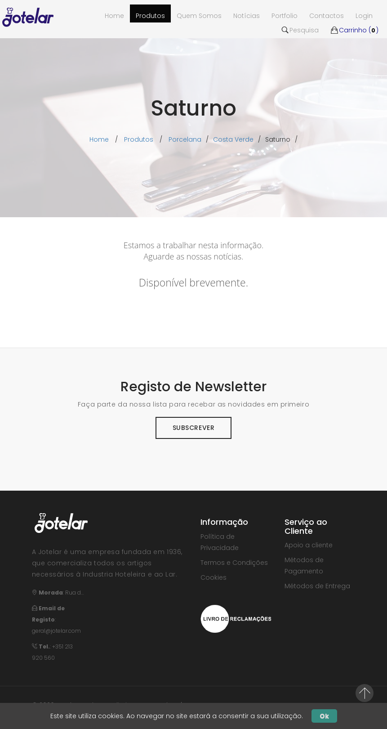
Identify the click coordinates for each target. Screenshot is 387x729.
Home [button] (114, 15)
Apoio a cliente (309, 545)
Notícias (246, 15)
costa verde (233, 139)
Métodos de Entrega (317, 585)
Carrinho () (354, 30)
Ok (324, 715)
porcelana (185, 139)
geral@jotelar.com (56, 631)
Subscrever (194, 427)
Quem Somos (199, 15)
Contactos (326, 15)
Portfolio (284, 15)
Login (364, 15)
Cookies (213, 577)
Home (99, 139)
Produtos (150, 15)
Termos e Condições (234, 562)
